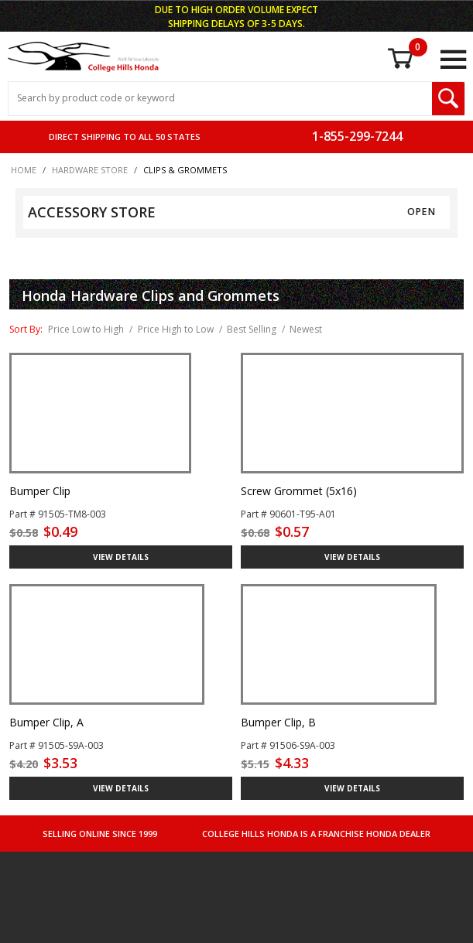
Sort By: (26, 329)
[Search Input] (220, 98)
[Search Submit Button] (448, 98)
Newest (306, 329)
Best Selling (251, 329)
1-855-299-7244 (357, 136)
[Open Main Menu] (452, 59)
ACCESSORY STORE (92, 212)
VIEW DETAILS (121, 557)
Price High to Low (176, 329)
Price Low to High (86, 329)
